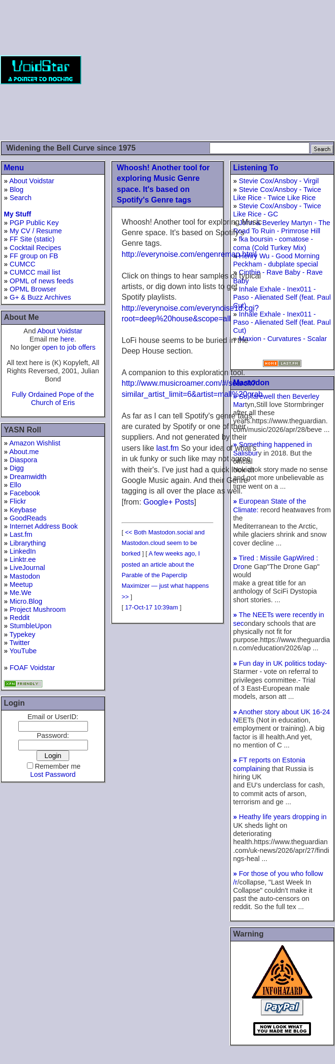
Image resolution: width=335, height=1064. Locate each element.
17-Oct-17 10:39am (151, 607)
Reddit (20, 617)
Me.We (20, 592)
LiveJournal (27, 567)
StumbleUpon (30, 626)
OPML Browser (33, 289)
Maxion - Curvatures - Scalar (283, 338)
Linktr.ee (23, 559)
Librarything (28, 543)
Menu (14, 168)
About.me (24, 452)
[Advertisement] (208, 69)
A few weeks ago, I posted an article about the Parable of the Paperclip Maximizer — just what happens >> (165, 575)
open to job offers (69, 347)
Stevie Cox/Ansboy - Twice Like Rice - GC (277, 210)
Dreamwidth (28, 477)
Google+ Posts (168, 502)
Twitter (20, 642)
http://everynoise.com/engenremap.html (189, 254)
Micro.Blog (26, 601)
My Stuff (17, 214)
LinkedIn (23, 551)
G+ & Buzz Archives (40, 297)
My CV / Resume (36, 231)
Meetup (21, 584)
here (67, 339)
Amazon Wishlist (34, 443)
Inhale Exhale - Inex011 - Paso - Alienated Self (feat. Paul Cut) (282, 297)
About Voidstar (31, 181)
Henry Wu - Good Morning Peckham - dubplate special (276, 260)
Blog (17, 189)
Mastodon (25, 576)
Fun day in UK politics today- (280, 663)
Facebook (25, 493)
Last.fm (21, 534)
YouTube (23, 651)
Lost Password (52, 774)
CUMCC (23, 264)
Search (21, 198)
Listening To (255, 168)
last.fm (167, 448)
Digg (17, 468)
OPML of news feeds (42, 281)
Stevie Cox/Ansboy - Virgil (279, 181)
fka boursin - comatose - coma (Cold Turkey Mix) (273, 243)
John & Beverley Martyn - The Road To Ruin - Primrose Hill (281, 227)
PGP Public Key (34, 223)
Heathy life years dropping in (279, 817)
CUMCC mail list (35, 272)
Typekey (23, 634)
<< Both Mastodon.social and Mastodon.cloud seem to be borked (163, 543)
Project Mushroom (38, 609)
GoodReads (28, 518)
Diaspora (23, 460)
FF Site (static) (32, 239)
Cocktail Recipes (35, 248)
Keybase (23, 510)
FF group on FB (34, 256)
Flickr (18, 501)
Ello (15, 485)
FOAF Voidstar (32, 667)
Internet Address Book (44, 526)
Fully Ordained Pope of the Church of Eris (53, 398)
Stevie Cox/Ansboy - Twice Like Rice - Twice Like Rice (277, 194)
